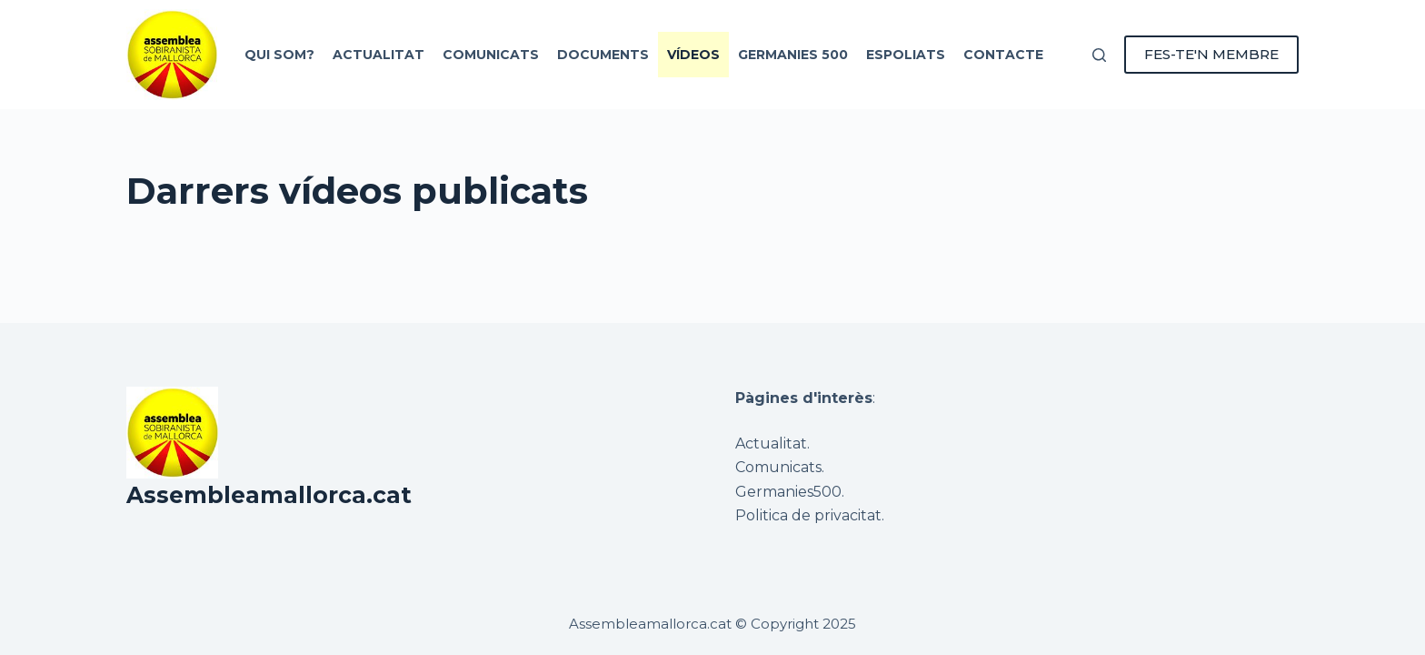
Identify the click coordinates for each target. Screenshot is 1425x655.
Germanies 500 (793, 54)
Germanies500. (789, 491)
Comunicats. (779, 467)
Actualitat (378, 54)
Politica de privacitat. (809, 515)
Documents (603, 54)
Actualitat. (772, 443)
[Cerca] (1099, 55)
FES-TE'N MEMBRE (1211, 54)
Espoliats (905, 54)
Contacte (1003, 54)
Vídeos (693, 54)
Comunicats (491, 54)
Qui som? (279, 54)
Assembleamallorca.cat (269, 495)
